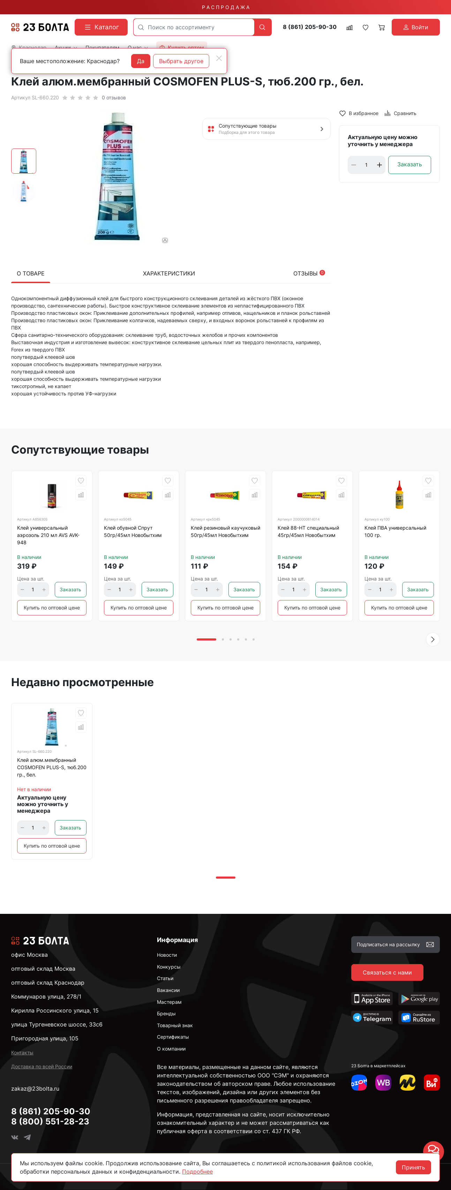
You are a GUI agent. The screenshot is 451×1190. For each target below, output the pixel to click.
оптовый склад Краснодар (47, 982)
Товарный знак (175, 1025)
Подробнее (197, 1171)
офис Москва (29, 954)
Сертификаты (173, 1037)
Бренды (166, 1013)
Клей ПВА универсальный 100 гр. (395, 531)
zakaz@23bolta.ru (35, 1088)
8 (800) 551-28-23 (50, 1121)
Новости (167, 955)
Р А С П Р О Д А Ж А (225, 7)
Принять (413, 1167)
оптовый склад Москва (43, 968)
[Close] (219, 58)
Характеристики (169, 273)
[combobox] (194, 27)
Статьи (165, 978)
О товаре (31, 273)
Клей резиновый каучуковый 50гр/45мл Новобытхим (225, 531)
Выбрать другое (181, 61)
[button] (433, 639)
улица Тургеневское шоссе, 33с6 (57, 1024)
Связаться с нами (387, 972)
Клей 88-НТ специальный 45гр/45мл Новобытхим (308, 531)
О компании (171, 1049)
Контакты (22, 1052)
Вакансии (168, 990)
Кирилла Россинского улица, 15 (55, 1010)
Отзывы (309, 273)
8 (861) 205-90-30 (310, 27)
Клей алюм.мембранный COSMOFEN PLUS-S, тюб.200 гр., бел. (52, 767)
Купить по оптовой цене (52, 608)
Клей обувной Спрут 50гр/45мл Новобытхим (133, 531)
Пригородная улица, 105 (44, 1038)
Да (140, 61)
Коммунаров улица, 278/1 (46, 996)
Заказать (409, 164)
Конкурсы (169, 967)
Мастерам (169, 1002)
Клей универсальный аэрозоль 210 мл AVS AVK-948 (48, 535)
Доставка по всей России (41, 1066)
